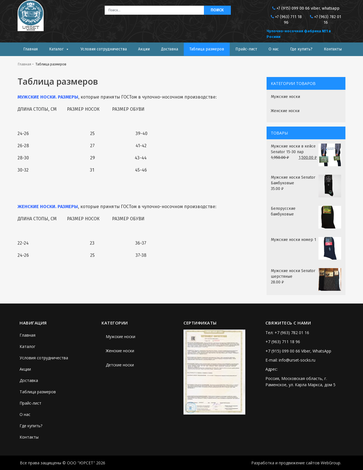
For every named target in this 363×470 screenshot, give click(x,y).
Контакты (333, 49)
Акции (144, 49)
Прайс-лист (246, 49)
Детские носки (120, 365)
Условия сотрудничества (104, 49)
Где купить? (301, 49)
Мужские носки (285, 96)
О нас (274, 49)
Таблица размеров (206, 49)
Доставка (169, 49)
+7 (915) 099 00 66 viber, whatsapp (308, 8)
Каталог (56, 49)
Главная (30, 49)
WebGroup (330, 462)
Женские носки (285, 110)
